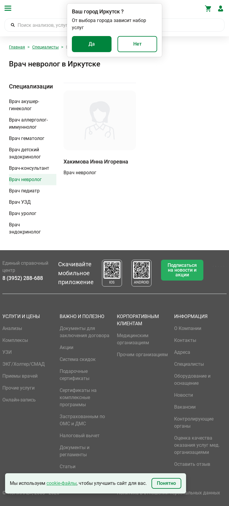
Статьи (67, 466)
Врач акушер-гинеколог (24, 105)
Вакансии (185, 407)
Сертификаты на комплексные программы (78, 397)
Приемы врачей (20, 376)
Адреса (182, 352)
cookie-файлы (62, 483)
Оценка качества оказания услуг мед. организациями (197, 445)
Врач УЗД (20, 202)
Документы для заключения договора (84, 332)
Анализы (12, 328)
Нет (137, 44)
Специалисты (45, 47)
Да (92, 44)
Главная (17, 47)
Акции (66, 347)
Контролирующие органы (193, 422)
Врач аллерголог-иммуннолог (28, 123)
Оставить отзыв (192, 464)
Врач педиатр (24, 191)
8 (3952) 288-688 (22, 278)
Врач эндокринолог (25, 228)
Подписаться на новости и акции (182, 270)
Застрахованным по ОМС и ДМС (82, 420)
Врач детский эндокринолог (25, 153)
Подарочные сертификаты (74, 374)
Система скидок (78, 359)
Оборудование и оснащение (192, 379)
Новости (183, 395)
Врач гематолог (26, 138)
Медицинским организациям (133, 339)
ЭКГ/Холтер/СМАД (23, 364)
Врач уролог (22, 213)
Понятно (166, 483)
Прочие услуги (18, 388)
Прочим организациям (142, 354)
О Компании (187, 328)
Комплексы (15, 340)
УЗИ (7, 352)
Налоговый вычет (80, 435)
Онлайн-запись (19, 400)
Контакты (185, 340)
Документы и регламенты (74, 451)
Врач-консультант (29, 168)
